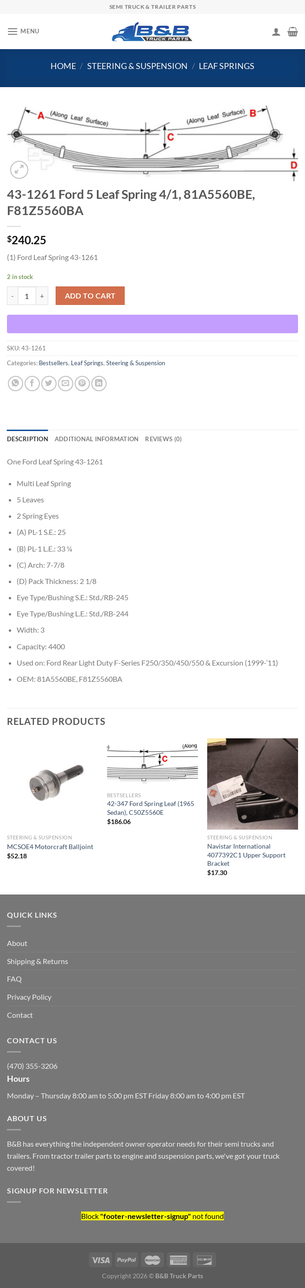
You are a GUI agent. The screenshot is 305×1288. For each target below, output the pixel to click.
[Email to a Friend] (65, 383)
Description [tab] (27, 439)
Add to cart (90, 296)
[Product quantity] (27, 295)
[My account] (276, 31)
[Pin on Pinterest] (82, 383)
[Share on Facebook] (32, 383)
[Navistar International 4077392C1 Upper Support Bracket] (252, 783)
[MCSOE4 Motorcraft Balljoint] (52, 783)
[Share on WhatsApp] (15, 383)
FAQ (14, 978)
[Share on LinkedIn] (99, 383)
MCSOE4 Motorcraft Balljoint (50, 846)
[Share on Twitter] (49, 383)
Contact (20, 1014)
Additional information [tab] (97, 439)
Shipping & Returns (37, 961)
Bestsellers (53, 363)
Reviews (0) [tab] (163, 439)
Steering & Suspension (137, 66)
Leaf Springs (226, 66)
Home (63, 66)
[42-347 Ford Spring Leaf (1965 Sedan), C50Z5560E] (152, 762)
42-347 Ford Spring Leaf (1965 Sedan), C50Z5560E (150, 807)
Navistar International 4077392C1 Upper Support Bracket (246, 854)
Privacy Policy (29, 996)
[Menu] (23, 31)
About (17, 943)
